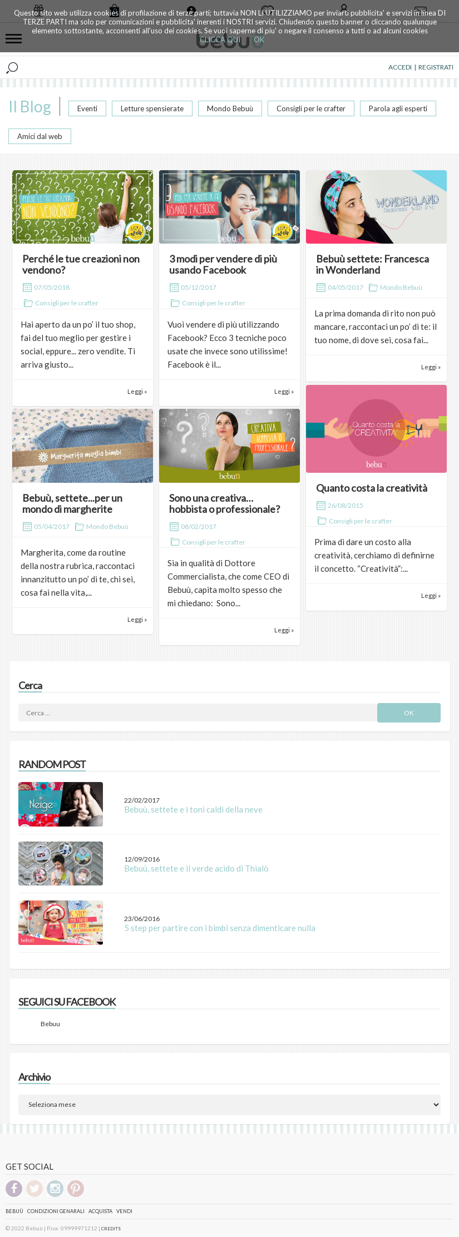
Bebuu (50, 1024)
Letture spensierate (152, 108)
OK (259, 39)
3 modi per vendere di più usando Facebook (223, 264)
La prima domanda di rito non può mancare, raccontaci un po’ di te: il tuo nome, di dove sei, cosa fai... (375, 326)
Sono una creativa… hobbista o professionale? (224, 503)
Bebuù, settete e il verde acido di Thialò (196, 868)
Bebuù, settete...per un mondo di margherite (72, 503)
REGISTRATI (435, 67)
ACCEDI (400, 67)
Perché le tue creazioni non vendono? (81, 264)
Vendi (124, 1211)
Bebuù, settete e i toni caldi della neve (193, 809)
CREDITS (111, 1228)
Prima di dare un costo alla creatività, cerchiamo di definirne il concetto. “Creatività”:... (374, 555)
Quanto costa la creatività (371, 488)
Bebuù (14, 1211)
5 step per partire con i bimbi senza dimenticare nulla (219, 928)
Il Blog (29, 106)
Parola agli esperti (398, 108)
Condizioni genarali (56, 1211)
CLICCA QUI (220, 39)
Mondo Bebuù (230, 108)
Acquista (100, 1211)
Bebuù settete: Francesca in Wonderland (372, 264)
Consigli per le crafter (311, 108)
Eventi (87, 108)
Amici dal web (39, 136)
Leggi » (137, 391)
